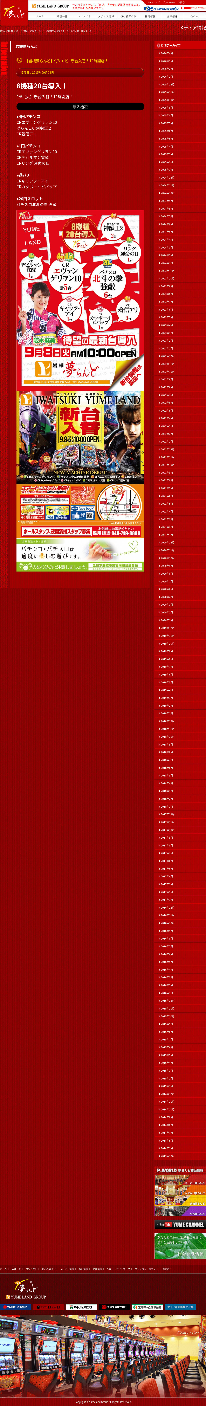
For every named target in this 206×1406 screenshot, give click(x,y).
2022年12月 (167, 356)
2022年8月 (167, 387)
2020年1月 (167, 620)
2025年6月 (167, 131)
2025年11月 (167, 92)
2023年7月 (167, 302)
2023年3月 (167, 333)
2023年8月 (167, 294)
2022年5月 (167, 410)
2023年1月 (167, 348)
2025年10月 (167, 100)
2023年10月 (167, 278)
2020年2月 (167, 612)
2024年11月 (167, 185)
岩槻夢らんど (36, 30)
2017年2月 (167, 892)
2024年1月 (167, 263)
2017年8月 (167, 845)
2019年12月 (167, 628)
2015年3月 (167, 1070)
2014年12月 (167, 1094)
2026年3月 (167, 61)
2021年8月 (167, 480)
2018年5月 (167, 775)
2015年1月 (167, 1086)
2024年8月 (167, 209)
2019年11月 (167, 636)
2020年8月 (167, 573)
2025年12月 (167, 84)
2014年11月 (167, 1101)
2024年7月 (167, 216)
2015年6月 (167, 1047)
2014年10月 (167, 1109)
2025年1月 (167, 170)
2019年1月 (167, 713)
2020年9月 (167, 566)
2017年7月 (167, 853)
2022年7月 (167, 395)
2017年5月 (167, 869)
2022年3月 (167, 426)
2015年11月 (167, 1008)
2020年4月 (167, 597)
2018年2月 (167, 799)
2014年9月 (167, 1117)
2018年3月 (167, 791)
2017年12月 (167, 814)
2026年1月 (167, 76)
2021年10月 (167, 465)
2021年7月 (167, 488)
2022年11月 (167, 364)
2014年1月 (167, 1148)
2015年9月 (167, 1024)
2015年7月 (167, 1039)
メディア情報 (22, 30)
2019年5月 (167, 682)
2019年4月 (167, 690)
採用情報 (83, 1269)
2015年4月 (167, 1063)
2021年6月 (167, 496)
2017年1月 (167, 900)
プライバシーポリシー (146, 1269)
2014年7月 (167, 1133)
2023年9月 (167, 286)
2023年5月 (167, 317)
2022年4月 (167, 418)
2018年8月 (167, 752)
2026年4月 (167, 53)
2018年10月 (167, 737)
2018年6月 (167, 768)
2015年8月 (167, 1032)
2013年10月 (167, 1156)
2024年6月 (167, 224)
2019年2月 (167, 706)
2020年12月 (167, 542)
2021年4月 (167, 511)
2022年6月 (167, 403)
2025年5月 (167, 139)
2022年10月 (167, 372)
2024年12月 (167, 177)
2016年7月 (167, 946)
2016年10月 (167, 923)
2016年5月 (167, 962)
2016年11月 (167, 915)
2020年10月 (167, 558)
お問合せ (182, 2)
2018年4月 (167, 783)
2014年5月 (167, 1140)
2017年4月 (167, 876)
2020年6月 (167, 589)
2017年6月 (167, 861)
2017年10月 (167, 830)
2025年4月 (167, 146)
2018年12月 (167, 721)
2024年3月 (167, 247)
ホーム (3, 1269)
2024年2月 (167, 255)
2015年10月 (167, 1016)
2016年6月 (167, 954)
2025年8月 (167, 115)
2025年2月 (167, 162)
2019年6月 (167, 674)
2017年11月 (167, 822)
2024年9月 (167, 201)
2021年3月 (167, 519)
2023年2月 (167, 340)
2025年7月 (167, 123)
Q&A (109, 1269)
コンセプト (31, 1269)
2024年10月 (167, 193)
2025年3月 (167, 154)
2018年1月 (167, 806)
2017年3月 (167, 884)
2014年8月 (167, 1125)
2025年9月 (167, 107)
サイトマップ (153, 2)
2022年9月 (167, 379)
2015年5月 (167, 1055)
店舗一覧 (16, 1269)
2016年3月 (167, 977)
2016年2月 (167, 985)
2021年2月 (167, 527)
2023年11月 (167, 271)
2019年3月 (167, 698)
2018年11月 (167, 729)
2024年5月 (167, 232)
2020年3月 (167, 604)
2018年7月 (167, 760)
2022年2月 (167, 434)
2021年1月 (167, 535)
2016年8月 (167, 938)
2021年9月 (167, 473)
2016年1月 (167, 993)
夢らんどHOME (7, 30)
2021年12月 (167, 449)
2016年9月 (167, 931)
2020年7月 (167, 581)
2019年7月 (167, 667)
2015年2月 (167, 1078)
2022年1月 (167, 441)
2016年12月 (167, 907)
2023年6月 (167, 309)
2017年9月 (167, 837)
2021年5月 (167, 503)
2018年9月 (167, 744)
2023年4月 (167, 325)
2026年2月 (167, 69)
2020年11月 (167, 550)
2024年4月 (167, 239)
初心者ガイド (49, 1269)
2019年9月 (167, 651)
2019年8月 (167, 659)
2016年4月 (167, 970)
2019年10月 (167, 643)
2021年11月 (167, 457)
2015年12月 (167, 1000)
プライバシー (169, 2)
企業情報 (97, 1269)
